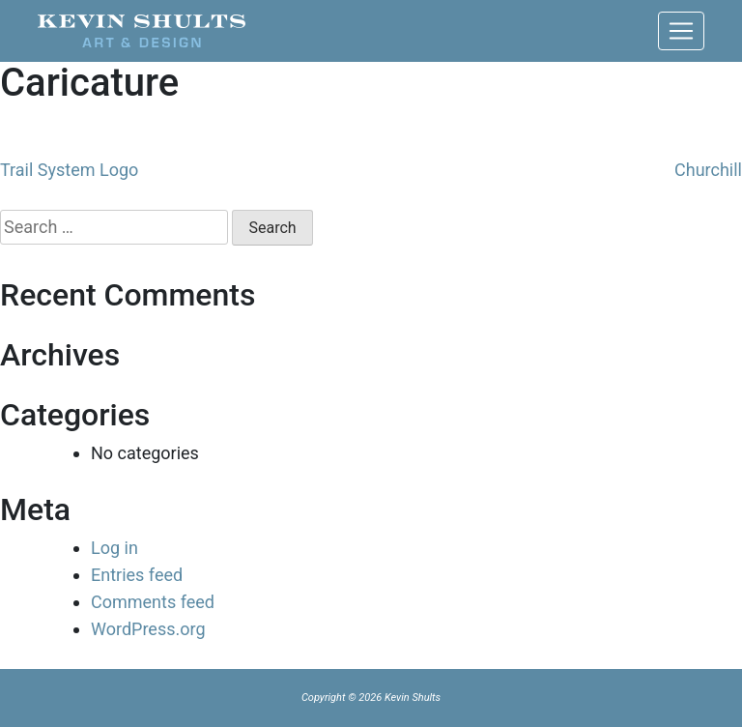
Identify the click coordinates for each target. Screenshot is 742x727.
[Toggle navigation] (681, 31)
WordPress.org (148, 629)
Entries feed (137, 575)
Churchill (708, 170)
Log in (114, 548)
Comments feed (152, 602)
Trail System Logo (69, 170)
